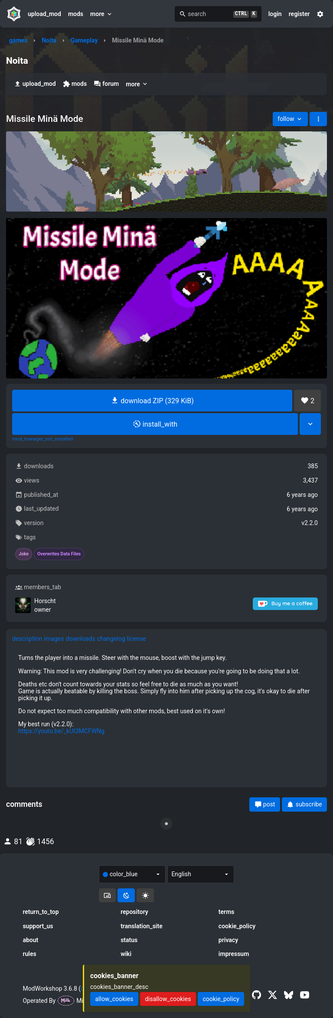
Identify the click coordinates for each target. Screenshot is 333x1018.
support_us (38, 926)
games (18, 40)
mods (75, 13)
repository (134, 911)
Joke (24, 554)
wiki (126, 953)
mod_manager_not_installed (42, 439)
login (275, 13)
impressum (234, 953)
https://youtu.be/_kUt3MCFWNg (61, 731)
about (30, 939)
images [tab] (54, 638)
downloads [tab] (80, 638)
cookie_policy (237, 926)
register (299, 13)
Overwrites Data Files (59, 554)
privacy (228, 939)
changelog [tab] (111, 638)
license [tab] (136, 638)
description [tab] (27, 638)
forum (106, 84)
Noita (49, 40)
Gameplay (84, 40)
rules (29, 953)
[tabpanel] (166, 694)
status (129, 939)
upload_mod (44, 13)
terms (227, 911)
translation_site (142, 926)
